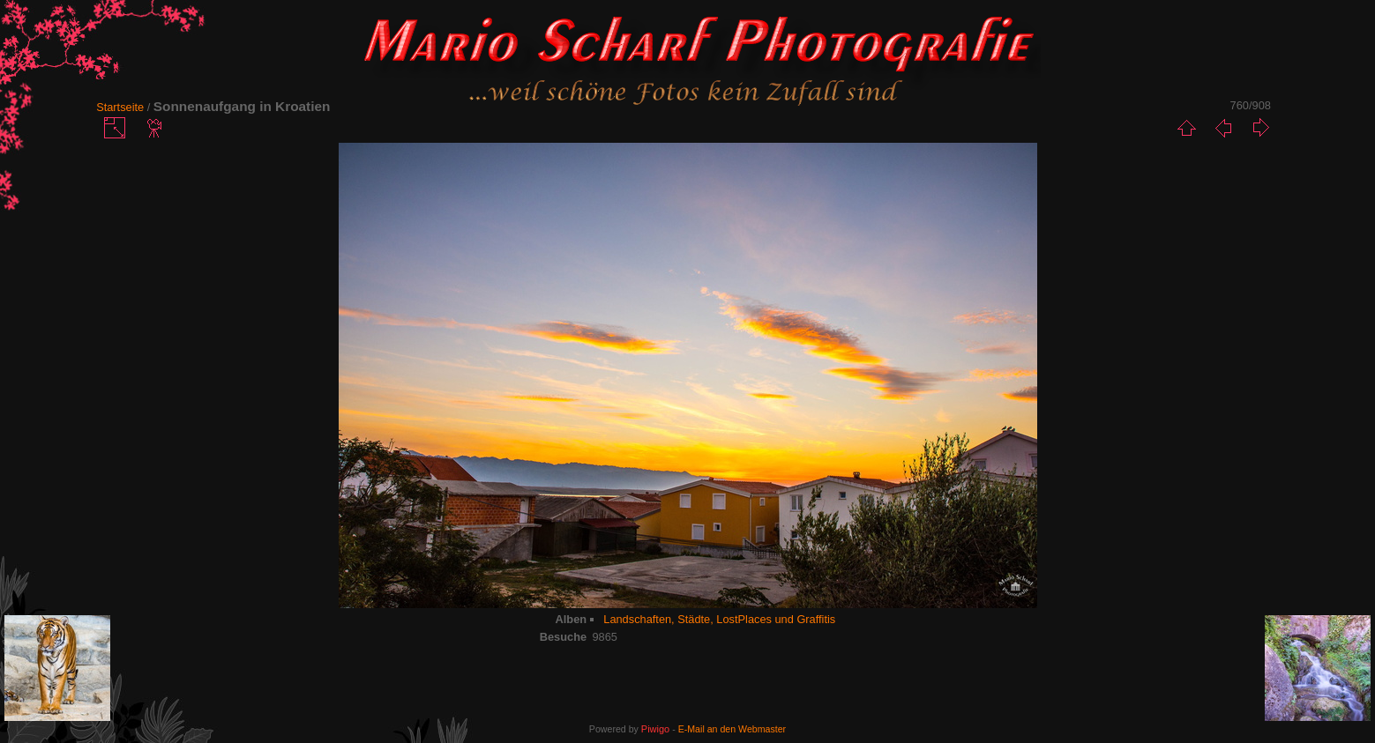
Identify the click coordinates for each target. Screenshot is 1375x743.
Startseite (120, 107)
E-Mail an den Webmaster (732, 729)
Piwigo (655, 729)
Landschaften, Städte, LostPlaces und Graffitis (719, 619)
